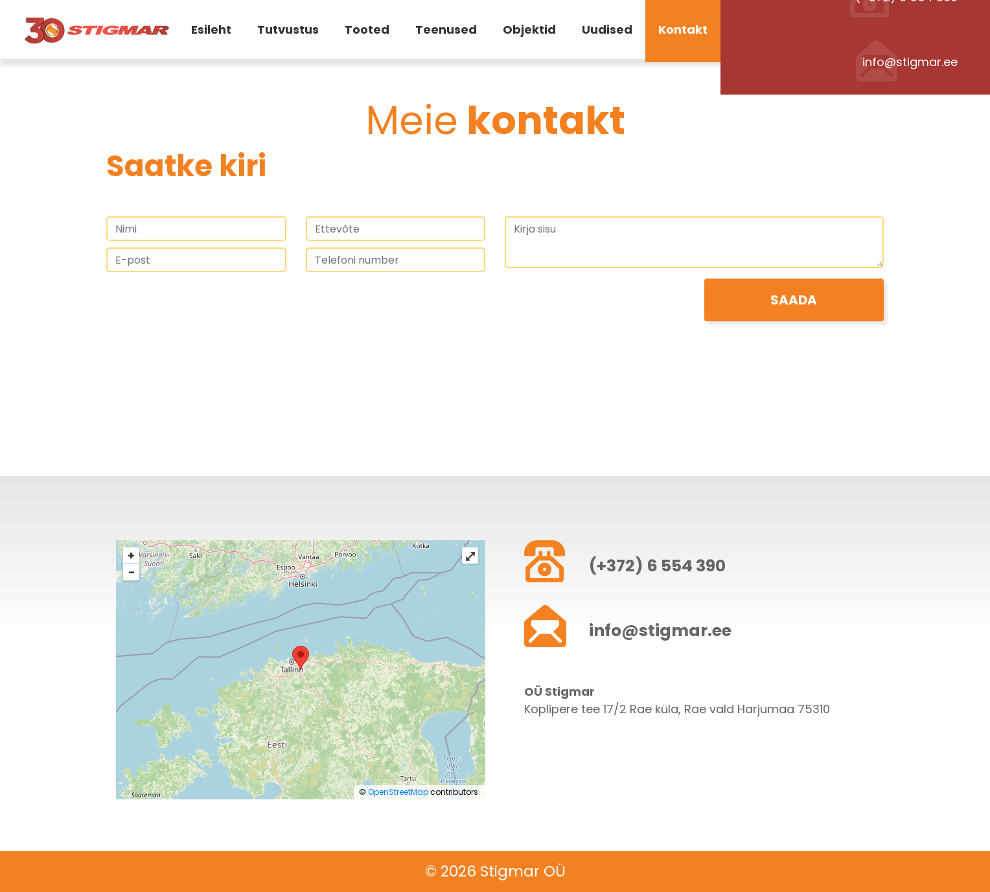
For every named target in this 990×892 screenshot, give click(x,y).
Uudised (607, 32)
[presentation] (204, 304)
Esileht (211, 32)
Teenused (446, 32)
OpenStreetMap (398, 791)
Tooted (367, 32)
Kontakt (683, 32)
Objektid (529, 32)
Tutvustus (288, 32)
